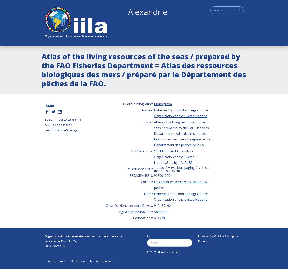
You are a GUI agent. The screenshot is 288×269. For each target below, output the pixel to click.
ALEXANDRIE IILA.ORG (76, 22)
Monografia (163, 104)
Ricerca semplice (58, 261)
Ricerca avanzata (82, 261)
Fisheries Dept (165, 110)
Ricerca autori (104, 261)
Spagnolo (161, 212)
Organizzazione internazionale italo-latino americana (83, 236)
